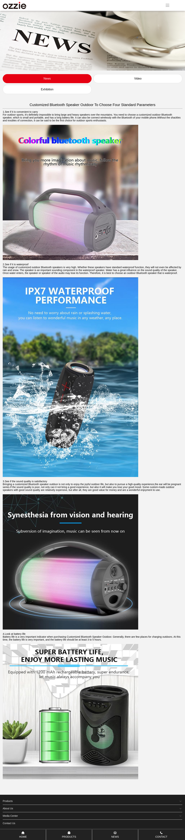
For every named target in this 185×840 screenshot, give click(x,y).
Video (138, 78)
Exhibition (47, 89)
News (47, 78)
